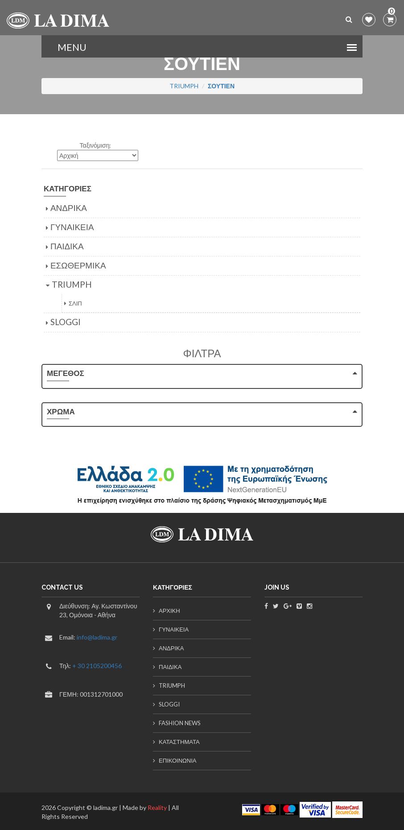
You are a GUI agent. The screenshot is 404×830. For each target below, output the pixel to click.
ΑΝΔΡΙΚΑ (68, 207)
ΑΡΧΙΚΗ (169, 610)
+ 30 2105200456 (97, 665)
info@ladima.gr (97, 637)
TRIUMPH (183, 86)
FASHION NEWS (180, 723)
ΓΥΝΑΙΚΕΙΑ (72, 227)
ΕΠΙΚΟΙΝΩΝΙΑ (177, 760)
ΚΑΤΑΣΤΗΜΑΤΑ (179, 741)
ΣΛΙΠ (75, 303)
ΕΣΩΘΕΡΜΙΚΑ (78, 265)
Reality (156, 807)
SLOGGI (65, 322)
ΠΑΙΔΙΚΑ (67, 246)
